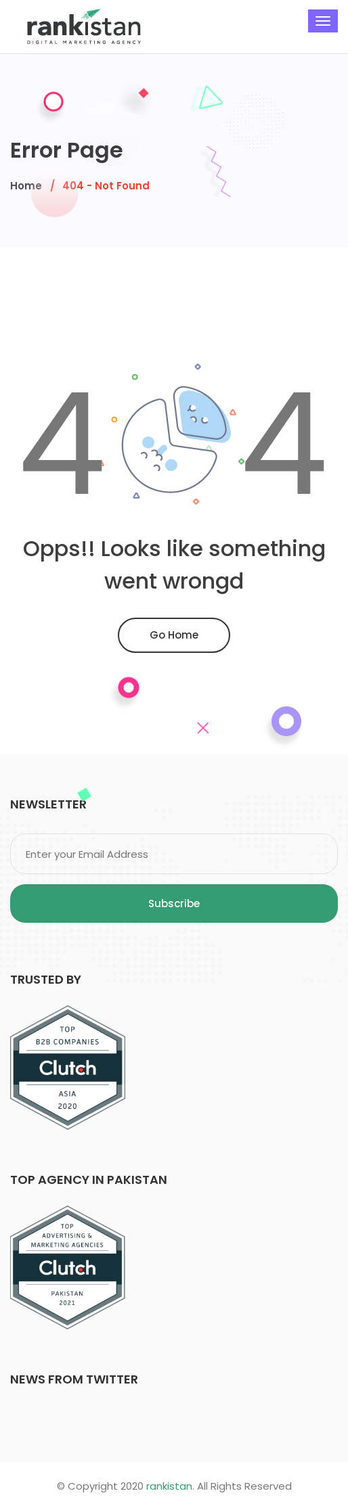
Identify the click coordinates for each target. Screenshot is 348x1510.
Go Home (174, 635)
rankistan (169, 1486)
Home (26, 186)
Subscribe (174, 903)
